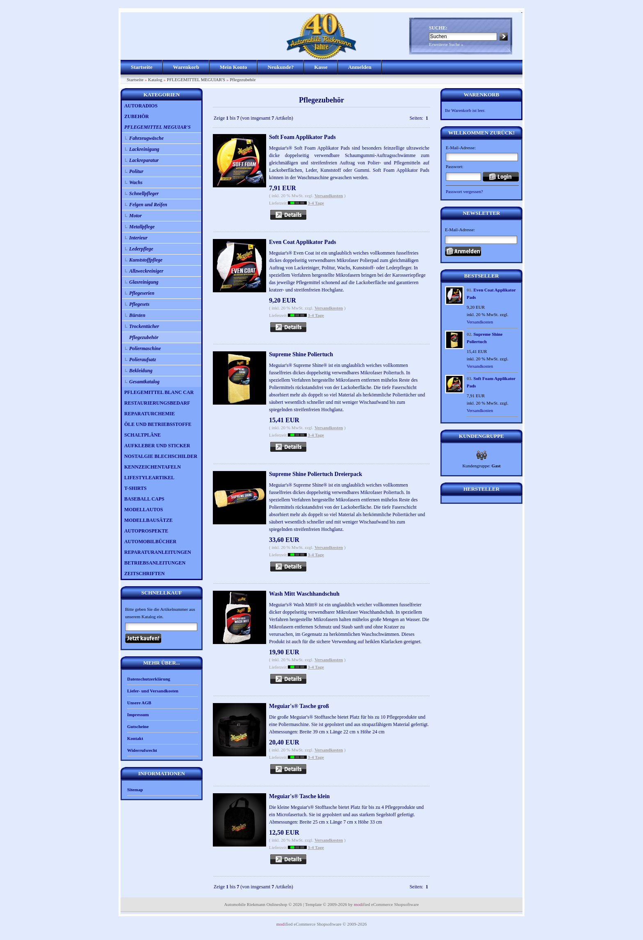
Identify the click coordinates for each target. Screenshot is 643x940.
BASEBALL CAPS (144, 499)
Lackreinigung (144, 149)
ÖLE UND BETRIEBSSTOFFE (158, 424)
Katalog (155, 79)
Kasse (321, 67)
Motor (135, 215)
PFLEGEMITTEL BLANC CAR (159, 392)
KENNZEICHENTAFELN (152, 467)
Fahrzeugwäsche (146, 138)
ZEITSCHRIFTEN (144, 573)
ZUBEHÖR (136, 116)
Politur (136, 171)
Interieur (138, 238)
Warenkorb (186, 67)
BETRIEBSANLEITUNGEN (154, 563)
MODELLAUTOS (143, 509)
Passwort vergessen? (464, 191)
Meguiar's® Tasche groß (299, 706)
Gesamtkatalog (144, 382)
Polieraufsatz (142, 359)
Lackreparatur (144, 160)
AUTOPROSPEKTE (146, 531)
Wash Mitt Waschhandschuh (304, 594)
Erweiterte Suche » (446, 44)
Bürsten (137, 315)
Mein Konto (233, 67)
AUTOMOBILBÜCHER (150, 541)
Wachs (135, 182)
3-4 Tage (316, 202)
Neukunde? (281, 67)
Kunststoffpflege (145, 260)
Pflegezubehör (243, 79)
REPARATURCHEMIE (149, 414)
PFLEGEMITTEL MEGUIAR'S (196, 79)
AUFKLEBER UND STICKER (157, 445)
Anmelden (360, 67)
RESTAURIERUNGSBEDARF (157, 403)
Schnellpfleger (144, 193)
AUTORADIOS (140, 106)
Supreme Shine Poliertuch (301, 354)
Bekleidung (141, 370)
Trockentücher (144, 326)
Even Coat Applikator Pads (302, 242)
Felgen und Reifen (148, 204)
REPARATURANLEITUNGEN (157, 552)
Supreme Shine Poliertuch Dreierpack (315, 474)
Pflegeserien (141, 293)
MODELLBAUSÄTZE (148, 520)
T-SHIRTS (135, 488)
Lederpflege (141, 249)
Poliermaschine (145, 348)
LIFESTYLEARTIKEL (149, 477)
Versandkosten (329, 195)
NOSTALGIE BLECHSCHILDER (160, 456)
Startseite (142, 67)
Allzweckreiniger (146, 271)
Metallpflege (142, 227)
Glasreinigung (143, 282)
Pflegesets (139, 304)
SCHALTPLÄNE (142, 435)
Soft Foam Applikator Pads (302, 137)
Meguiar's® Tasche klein (299, 796)
